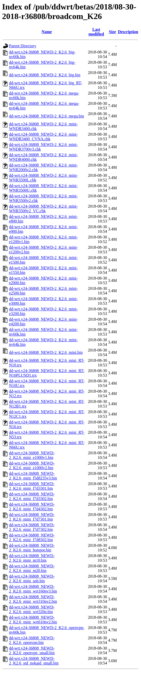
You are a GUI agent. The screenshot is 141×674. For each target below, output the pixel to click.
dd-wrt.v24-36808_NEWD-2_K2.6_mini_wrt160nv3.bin (33, 588)
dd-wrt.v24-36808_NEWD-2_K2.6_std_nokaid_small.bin (34, 660)
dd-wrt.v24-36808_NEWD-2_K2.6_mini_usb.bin (31, 578)
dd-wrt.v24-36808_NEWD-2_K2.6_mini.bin (46, 352)
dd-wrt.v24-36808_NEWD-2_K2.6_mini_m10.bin (31, 557)
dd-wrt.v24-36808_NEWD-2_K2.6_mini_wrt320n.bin (31, 609)
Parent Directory (22, 46)
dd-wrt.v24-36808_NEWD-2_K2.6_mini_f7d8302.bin (31, 537)
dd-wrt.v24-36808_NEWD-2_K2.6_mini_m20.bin (31, 568)
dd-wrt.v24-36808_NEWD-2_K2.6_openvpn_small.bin (32, 650)
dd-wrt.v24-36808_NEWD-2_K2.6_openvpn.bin (31, 640)
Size (112, 32)
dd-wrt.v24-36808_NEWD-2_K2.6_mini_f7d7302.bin (31, 527)
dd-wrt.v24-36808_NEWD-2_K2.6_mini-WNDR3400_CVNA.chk (43, 136)
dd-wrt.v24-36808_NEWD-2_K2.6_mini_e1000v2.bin (31, 465)
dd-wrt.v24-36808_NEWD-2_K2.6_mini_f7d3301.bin (31, 486)
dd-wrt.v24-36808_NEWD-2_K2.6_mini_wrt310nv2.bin (33, 599)
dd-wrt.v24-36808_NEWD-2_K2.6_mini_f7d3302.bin (31, 496)
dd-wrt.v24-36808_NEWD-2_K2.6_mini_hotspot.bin (31, 547)
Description (128, 32)
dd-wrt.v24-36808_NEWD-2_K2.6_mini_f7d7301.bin (31, 516)
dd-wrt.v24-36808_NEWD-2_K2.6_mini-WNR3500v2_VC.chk (43, 208)
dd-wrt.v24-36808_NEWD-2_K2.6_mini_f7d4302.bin (31, 506)
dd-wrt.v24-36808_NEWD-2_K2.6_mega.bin (46, 116)
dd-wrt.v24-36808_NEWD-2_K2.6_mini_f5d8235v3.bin (33, 475)
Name (47, 32)
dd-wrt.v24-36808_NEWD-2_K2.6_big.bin (44, 75)
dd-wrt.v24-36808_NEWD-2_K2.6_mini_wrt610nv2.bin (33, 619)
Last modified (96, 31)
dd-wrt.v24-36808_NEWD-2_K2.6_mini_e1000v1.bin (31, 455)
